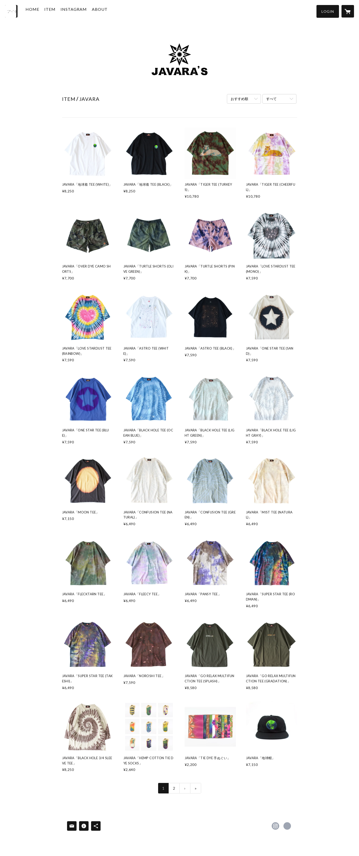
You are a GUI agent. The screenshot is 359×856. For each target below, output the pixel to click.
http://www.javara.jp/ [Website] (287, 826)
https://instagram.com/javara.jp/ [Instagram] (275, 826)
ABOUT (107, 11)
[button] (327, 11)
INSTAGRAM (81, 11)
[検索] (11, 11)
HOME (39, 11)
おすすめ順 (239, 99)
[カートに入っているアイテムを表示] (347, 11)
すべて (271, 99)
